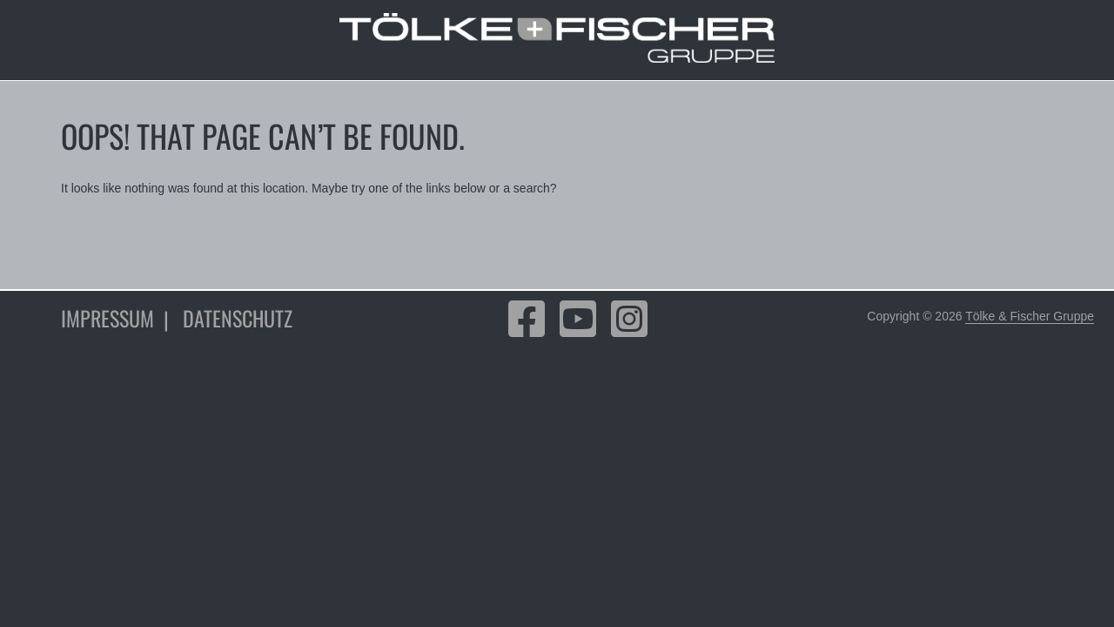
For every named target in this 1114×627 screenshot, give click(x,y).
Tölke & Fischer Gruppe (1029, 316)
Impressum (107, 318)
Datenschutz (237, 318)
